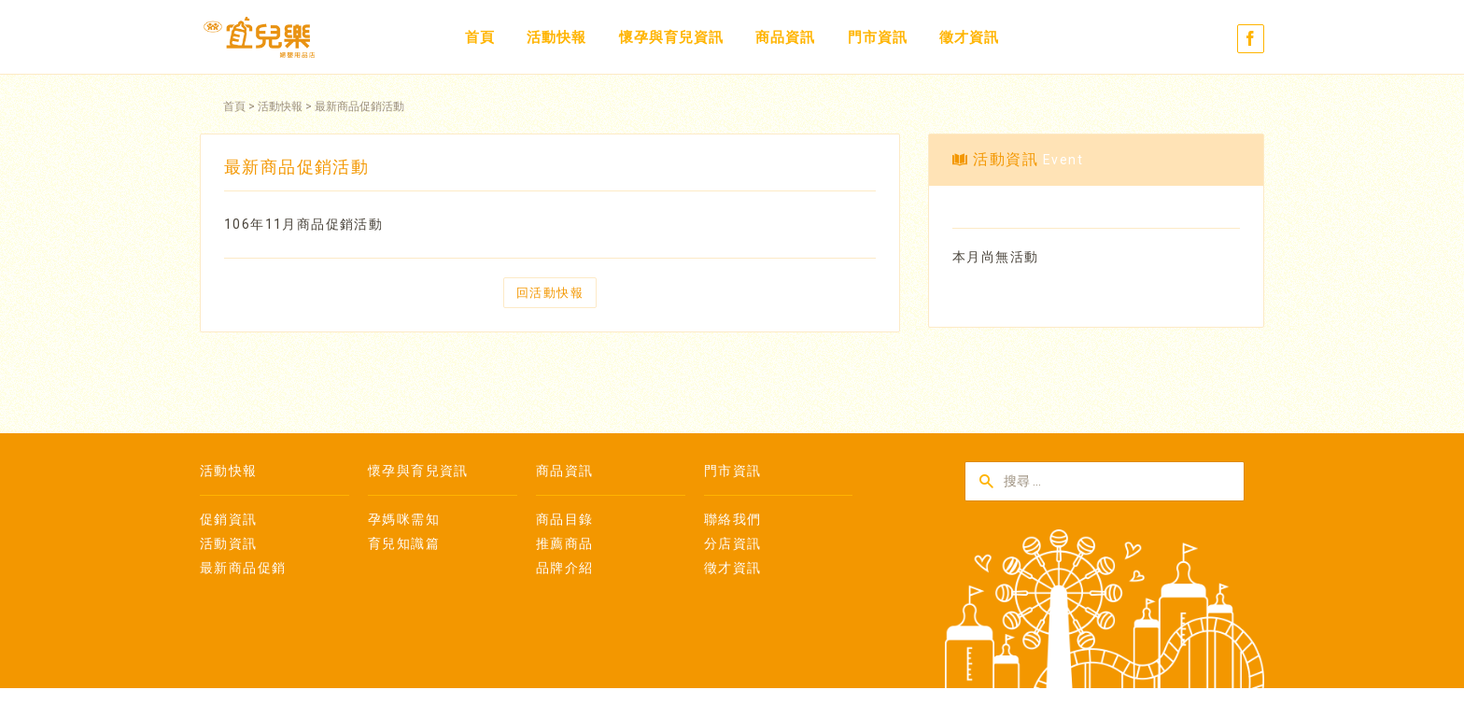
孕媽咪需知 (404, 519)
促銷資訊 (229, 519)
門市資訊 (878, 37)
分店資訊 (733, 543)
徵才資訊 (969, 37)
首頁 (480, 37)
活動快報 (556, 37)
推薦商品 (565, 543)
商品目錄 (565, 519)
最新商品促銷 (243, 567)
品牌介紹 (565, 567)
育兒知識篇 (404, 543)
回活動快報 (549, 292)
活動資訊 (229, 543)
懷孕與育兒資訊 (671, 37)
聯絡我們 (733, 519)
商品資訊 (785, 37)
